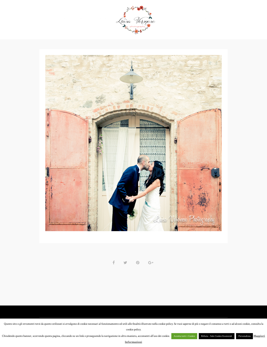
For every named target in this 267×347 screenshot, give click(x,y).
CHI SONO (171, 18)
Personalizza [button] (244, 336)
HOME (61, 18)
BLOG (209, 18)
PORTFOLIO (80, 18)
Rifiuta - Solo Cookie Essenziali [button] (216, 336)
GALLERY (104, 18)
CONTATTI (191, 18)
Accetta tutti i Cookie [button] (184, 336)
